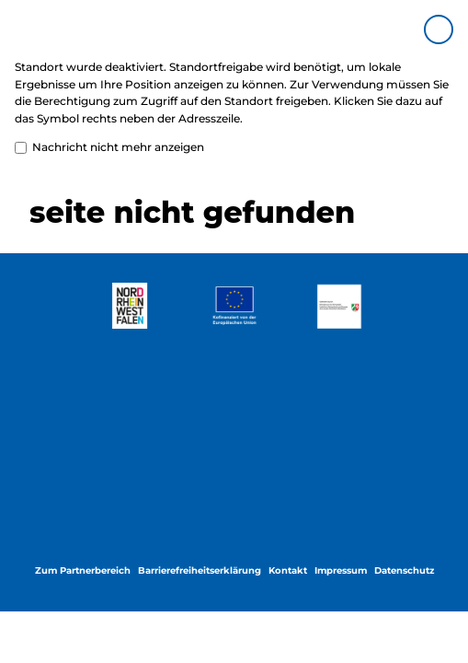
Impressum (340, 570)
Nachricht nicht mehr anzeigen (109, 148)
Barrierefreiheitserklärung (199, 570)
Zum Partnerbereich (83, 570)
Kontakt (287, 570)
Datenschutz (404, 570)
